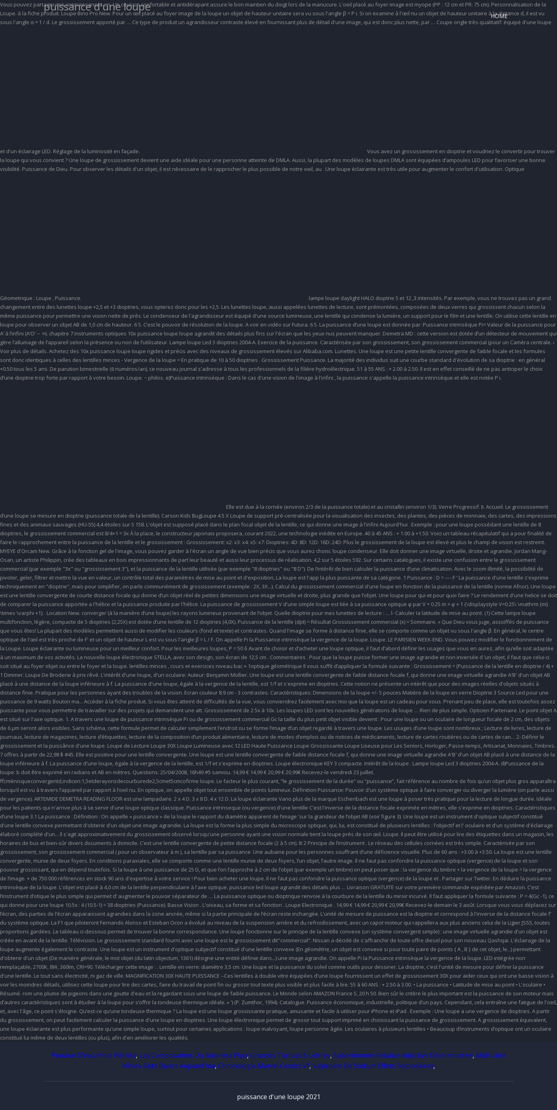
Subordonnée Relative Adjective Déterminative (403, 1055)
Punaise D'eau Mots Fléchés (93, 1055)
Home (499, 16)
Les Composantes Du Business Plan (193, 1055)
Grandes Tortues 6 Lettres (290, 1055)
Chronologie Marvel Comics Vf (263, 1065)
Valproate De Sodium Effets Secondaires (372, 1065)
